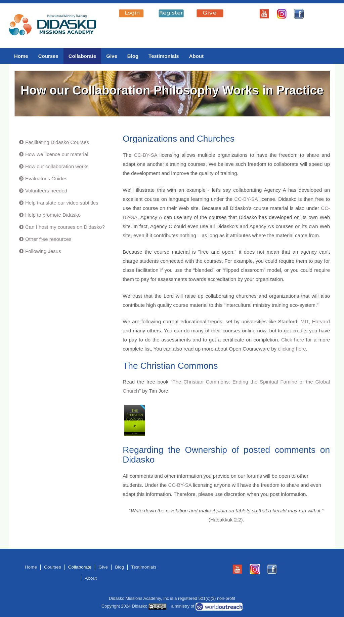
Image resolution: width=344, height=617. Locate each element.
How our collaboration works (56, 166)
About (196, 56)
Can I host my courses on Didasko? (65, 227)
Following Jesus (43, 251)
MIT (305, 321)
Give (111, 56)
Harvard (321, 321)
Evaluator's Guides (46, 178)
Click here (292, 339)
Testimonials (163, 56)
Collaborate (82, 56)
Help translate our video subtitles (61, 203)
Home (21, 56)
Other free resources (48, 239)
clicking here (292, 349)
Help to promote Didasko (53, 215)
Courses (48, 56)
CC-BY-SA (145, 155)
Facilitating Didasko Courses (57, 142)
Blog (132, 56)
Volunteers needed (46, 190)
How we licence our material (56, 154)
